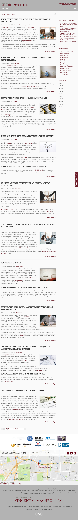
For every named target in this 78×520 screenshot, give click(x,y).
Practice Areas (53, 8)
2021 (61, 96)
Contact (71, 8)
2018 (61, 104)
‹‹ (1, 428)
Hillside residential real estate (27, 87)
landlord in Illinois (12, 66)
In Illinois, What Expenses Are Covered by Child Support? (68, 37)
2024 (61, 88)
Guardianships (64, 65)
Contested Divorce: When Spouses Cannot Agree (67, 33)
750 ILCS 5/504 (8, 381)
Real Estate (16, 63)
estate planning (19, 280)
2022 (61, 94)
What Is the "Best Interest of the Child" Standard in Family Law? (68, 24)
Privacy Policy (43, 509)
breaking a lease (16, 409)
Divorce (15, 101)
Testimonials (61, 8)
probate (22, 269)
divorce (9, 144)
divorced (26, 317)
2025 (61, 86)
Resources (29, 509)
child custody (30, 27)
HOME (36, 483)
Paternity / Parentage (66, 67)
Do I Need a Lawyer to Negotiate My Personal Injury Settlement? (68, 41)
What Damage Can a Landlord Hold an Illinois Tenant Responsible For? (68, 29)
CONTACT (75, 483)
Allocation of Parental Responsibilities (22, 25)
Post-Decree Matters (66, 70)
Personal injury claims (7, 209)
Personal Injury (18, 188)
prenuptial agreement (8, 355)
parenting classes (27, 40)
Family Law (63, 63)
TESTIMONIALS (63, 483)
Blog (66, 8)
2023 (61, 91)
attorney (38, 87)
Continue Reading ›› (50, 51)
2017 (61, 106)
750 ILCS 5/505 (39, 170)
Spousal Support (19, 352)
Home (37, 8)
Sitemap (50, 509)
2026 (61, 83)
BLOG (70, 483)
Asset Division (19, 312)
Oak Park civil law (13, 419)
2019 (61, 101)
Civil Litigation (18, 394)
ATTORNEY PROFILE (44, 483)
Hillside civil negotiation (49, 251)
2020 (61, 99)
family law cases (6, 27)
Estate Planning (19, 266)
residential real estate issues (23, 248)
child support (28, 144)
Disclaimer (35, 509)
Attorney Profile (43, 8)
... (22, 428)
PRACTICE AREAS (54, 483)
